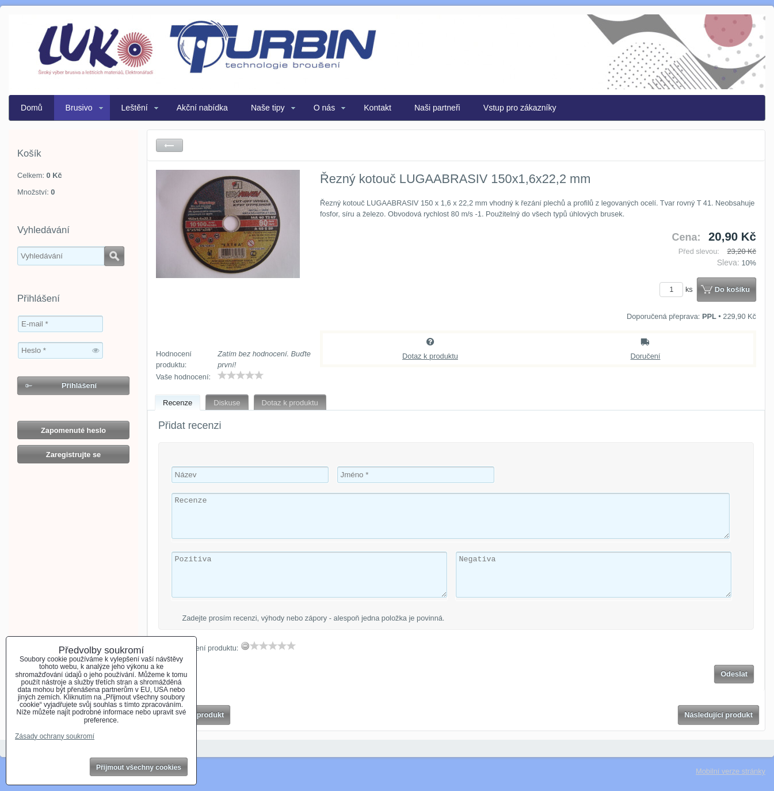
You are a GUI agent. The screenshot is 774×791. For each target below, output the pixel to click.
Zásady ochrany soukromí (54, 736)
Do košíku (732, 289)
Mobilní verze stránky (730, 771)
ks (677, 289)
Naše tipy (268, 107)
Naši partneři (437, 107)
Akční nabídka (202, 107)
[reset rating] (245, 646)
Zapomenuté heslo (73, 430)
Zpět (169, 145)
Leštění (134, 107)
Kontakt (377, 107)
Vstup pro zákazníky (519, 107)
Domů (32, 107)
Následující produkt (718, 714)
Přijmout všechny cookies (138, 767)
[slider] (241, 375)
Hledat (114, 256)
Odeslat (734, 674)
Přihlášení (79, 385)
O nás (324, 107)
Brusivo (79, 107)
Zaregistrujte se (73, 454)
